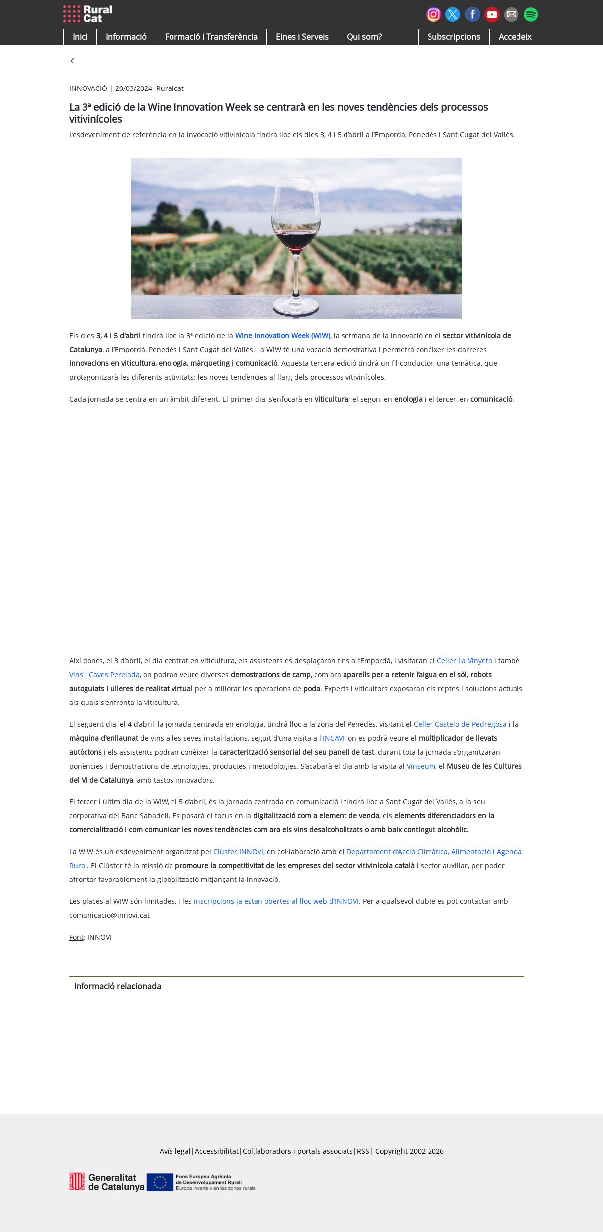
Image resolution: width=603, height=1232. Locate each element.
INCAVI (334, 738)
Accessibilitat (217, 1151)
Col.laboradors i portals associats (298, 1151)
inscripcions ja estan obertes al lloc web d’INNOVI (276, 901)
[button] (80, 37)
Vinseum (421, 766)
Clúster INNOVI (238, 851)
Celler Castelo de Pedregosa (460, 724)
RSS (363, 1151)
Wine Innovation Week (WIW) (282, 335)
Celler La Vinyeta (464, 660)
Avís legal (175, 1151)
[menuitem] (211, 37)
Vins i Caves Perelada (104, 674)
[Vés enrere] (72, 61)
